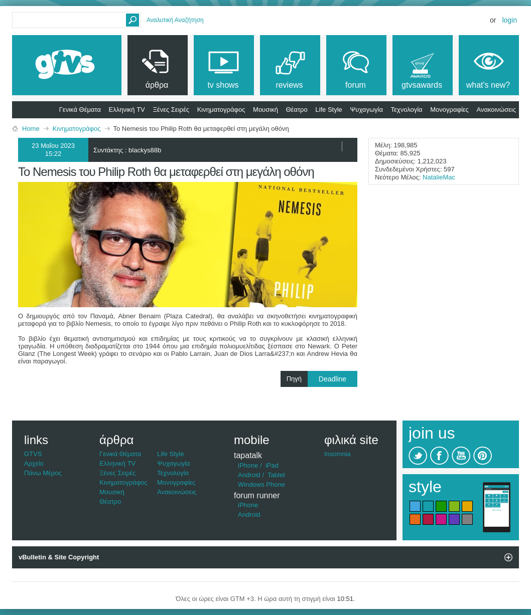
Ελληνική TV (127, 109)
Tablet (276, 475)
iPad (272, 465)
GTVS (33, 454)
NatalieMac (439, 177)
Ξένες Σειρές (171, 109)
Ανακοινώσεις (496, 109)
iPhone (248, 465)
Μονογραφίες (449, 109)
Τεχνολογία (407, 109)
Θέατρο (297, 109)
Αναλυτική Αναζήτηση (175, 20)
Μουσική (265, 109)
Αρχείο (34, 463)
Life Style (328, 109)
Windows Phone (261, 484)
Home (31, 128)
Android (249, 475)
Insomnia (337, 454)
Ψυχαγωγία (366, 109)
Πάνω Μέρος (43, 473)
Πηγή (322, 379)
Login (509, 20)
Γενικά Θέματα (80, 109)
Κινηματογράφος (221, 109)
